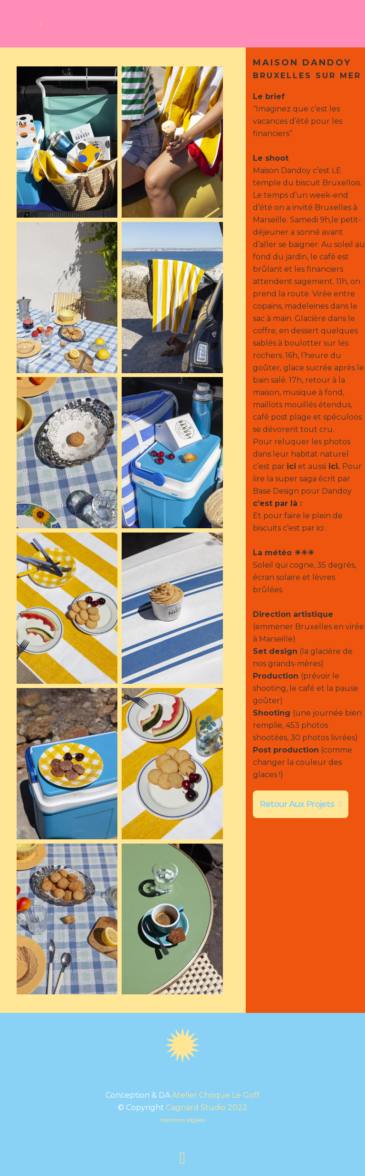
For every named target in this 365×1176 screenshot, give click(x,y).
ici (332, 466)
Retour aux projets (300, 804)
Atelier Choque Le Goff (215, 1095)
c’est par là (275, 503)
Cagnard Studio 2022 (206, 1107)
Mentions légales (182, 1119)
